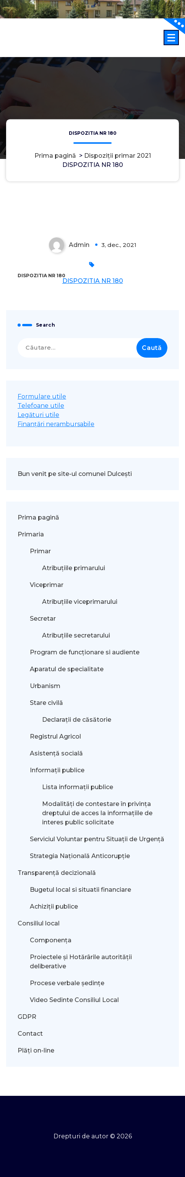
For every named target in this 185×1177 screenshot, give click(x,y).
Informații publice (57, 770)
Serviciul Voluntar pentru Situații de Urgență (97, 839)
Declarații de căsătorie (76, 719)
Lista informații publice (77, 787)
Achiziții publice (54, 906)
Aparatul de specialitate (67, 669)
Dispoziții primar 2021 (117, 155)
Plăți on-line (36, 1050)
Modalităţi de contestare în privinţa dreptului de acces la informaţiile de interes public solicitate (97, 813)
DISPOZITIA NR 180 (92, 280)
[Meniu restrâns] (171, 37)
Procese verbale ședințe (67, 983)
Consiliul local (39, 923)
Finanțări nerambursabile (56, 424)
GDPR (27, 1016)
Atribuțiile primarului (73, 568)
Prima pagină (55, 155)
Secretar (43, 618)
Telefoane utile (41, 405)
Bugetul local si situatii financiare (80, 889)
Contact (30, 1033)
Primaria (31, 534)
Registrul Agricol (56, 736)
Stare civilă (46, 702)
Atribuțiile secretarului (76, 635)
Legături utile (38, 414)
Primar (40, 551)
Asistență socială (56, 753)
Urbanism (45, 686)
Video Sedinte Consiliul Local (74, 1000)
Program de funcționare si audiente (85, 652)
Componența (50, 940)
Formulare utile (42, 396)
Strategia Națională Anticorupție (80, 856)
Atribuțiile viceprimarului (79, 601)
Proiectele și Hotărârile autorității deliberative (81, 961)
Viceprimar (46, 584)
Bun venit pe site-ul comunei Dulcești (75, 473)
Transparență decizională (57, 872)
